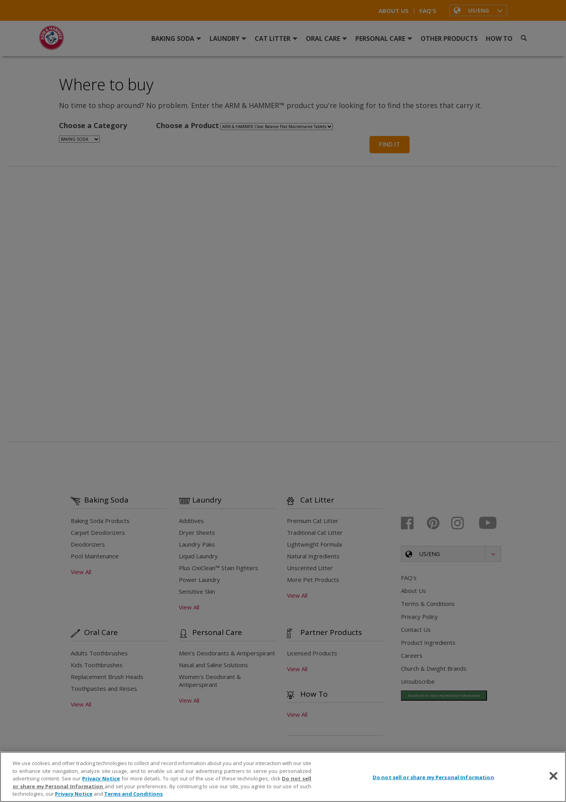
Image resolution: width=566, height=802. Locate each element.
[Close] (553, 776)
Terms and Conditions (133, 793)
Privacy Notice (101, 778)
